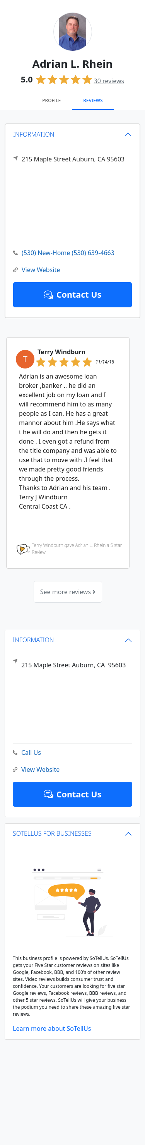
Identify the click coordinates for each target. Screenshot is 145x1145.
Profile (51, 100)
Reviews (92, 100)
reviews (109, 81)
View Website (36, 270)
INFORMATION (34, 134)
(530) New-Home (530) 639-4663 (63, 253)
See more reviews (68, 592)
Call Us (27, 752)
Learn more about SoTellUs (52, 1028)
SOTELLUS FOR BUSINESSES (52, 833)
